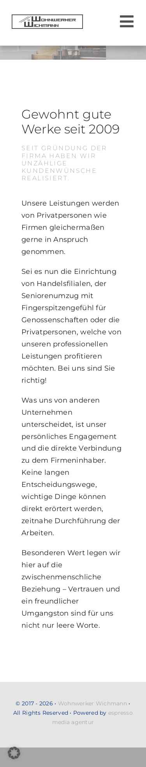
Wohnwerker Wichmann (92, 703)
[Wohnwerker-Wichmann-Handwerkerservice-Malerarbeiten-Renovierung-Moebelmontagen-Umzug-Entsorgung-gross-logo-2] (47, 18)
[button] (14, 753)
